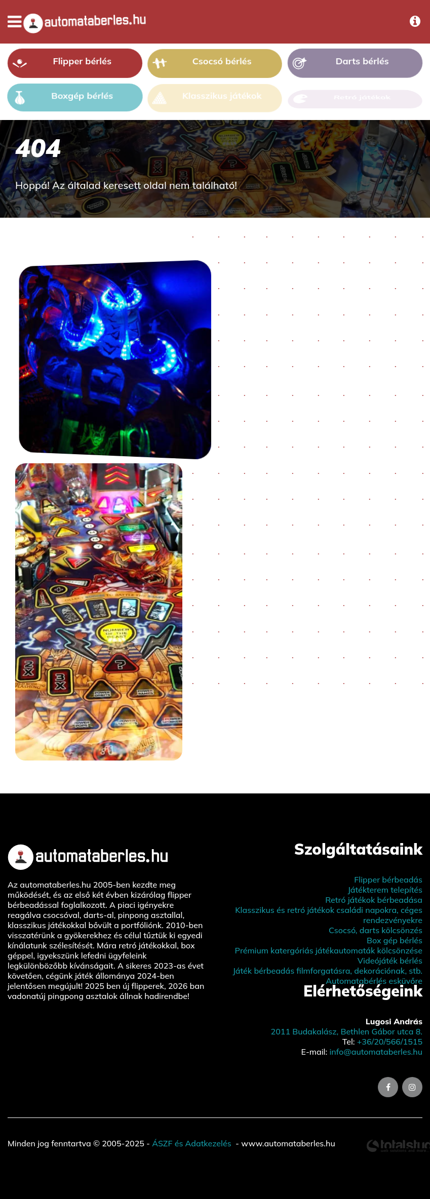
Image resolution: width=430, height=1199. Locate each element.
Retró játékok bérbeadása (373, 900)
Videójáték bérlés (390, 960)
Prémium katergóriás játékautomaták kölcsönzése (328, 950)
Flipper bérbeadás (388, 879)
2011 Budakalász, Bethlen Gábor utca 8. (346, 1031)
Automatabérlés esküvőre (374, 981)
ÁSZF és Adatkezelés (191, 1143)
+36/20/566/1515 (389, 1041)
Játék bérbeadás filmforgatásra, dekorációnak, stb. (327, 971)
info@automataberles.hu (375, 1052)
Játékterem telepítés (384, 890)
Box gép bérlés (394, 940)
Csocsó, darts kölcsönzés (375, 930)
